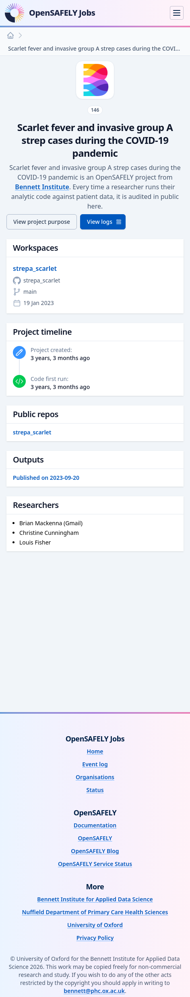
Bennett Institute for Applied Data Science (95, 899)
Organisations (95, 777)
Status (94, 790)
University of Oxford (95, 925)
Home (95, 751)
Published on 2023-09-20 (46, 477)
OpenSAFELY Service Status (95, 864)
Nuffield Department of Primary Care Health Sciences (95, 912)
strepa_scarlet (35, 268)
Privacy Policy (95, 938)
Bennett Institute (42, 186)
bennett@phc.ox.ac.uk (94, 991)
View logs (104, 221)
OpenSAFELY (95, 838)
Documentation (95, 825)
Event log (94, 764)
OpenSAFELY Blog (95, 851)
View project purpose (41, 221)
